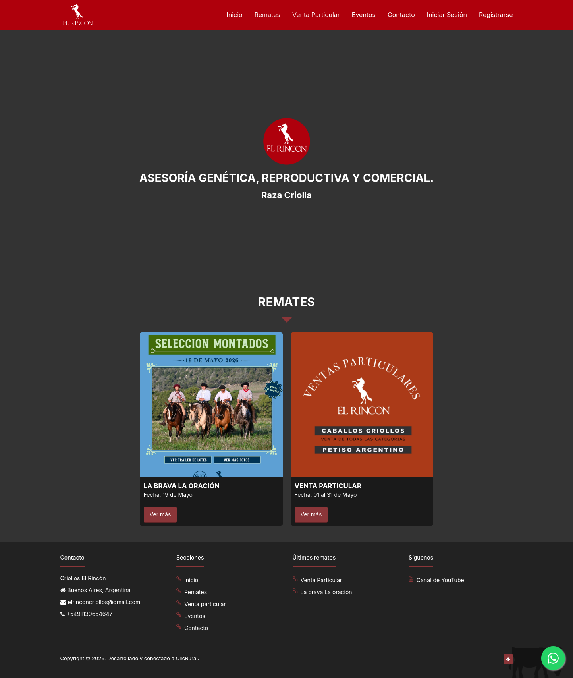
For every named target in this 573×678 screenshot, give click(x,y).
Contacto (401, 15)
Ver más (160, 514)
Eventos (364, 15)
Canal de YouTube (440, 580)
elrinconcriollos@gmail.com (104, 602)
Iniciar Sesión (447, 15)
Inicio (234, 15)
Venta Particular (316, 15)
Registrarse (496, 15)
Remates (267, 15)
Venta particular (205, 604)
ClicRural (187, 658)
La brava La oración (326, 592)
